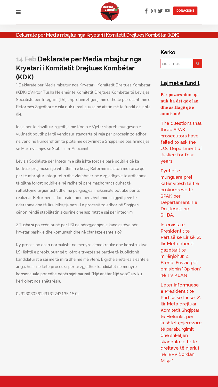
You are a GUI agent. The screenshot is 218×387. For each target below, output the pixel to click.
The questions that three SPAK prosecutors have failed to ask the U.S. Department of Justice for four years (181, 142)
